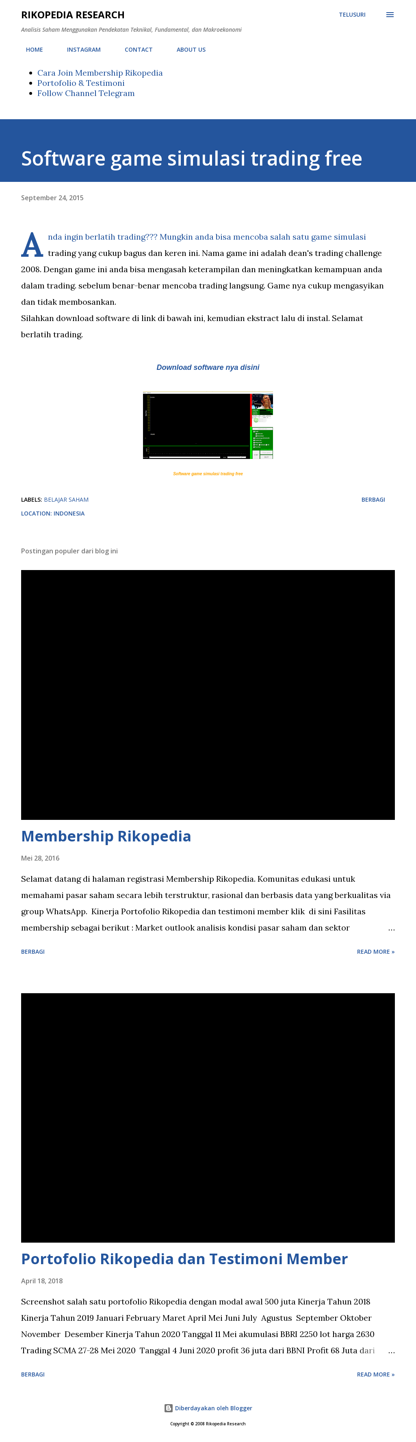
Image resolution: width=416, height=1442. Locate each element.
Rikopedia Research (73, 14)
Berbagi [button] (373, 499)
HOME (29, 49)
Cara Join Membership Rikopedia (100, 73)
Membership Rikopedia (106, 836)
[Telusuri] (352, 15)
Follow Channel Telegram (86, 93)
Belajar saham (66, 499)
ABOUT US (186, 49)
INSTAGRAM (79, 49)
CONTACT (134, 49)
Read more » (376, 951)
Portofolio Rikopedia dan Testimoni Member (184, 1259)
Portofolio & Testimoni (81, 83)
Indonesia (69, 513)
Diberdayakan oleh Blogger (208, 1408)
